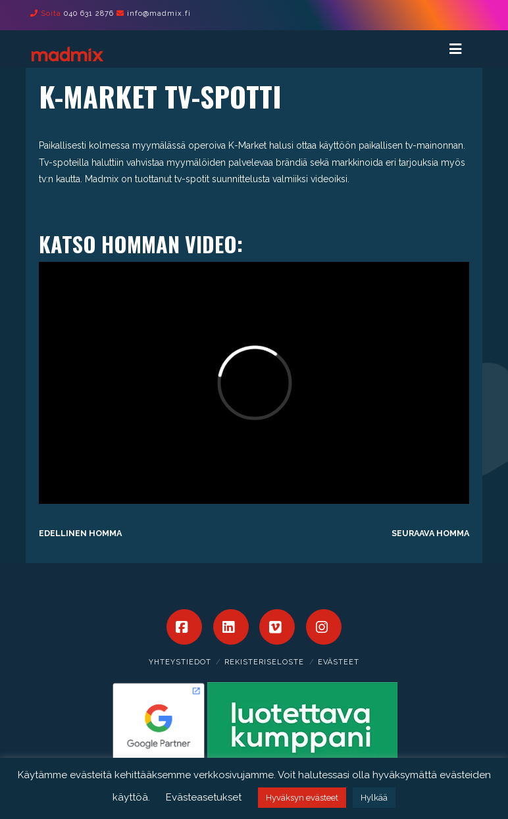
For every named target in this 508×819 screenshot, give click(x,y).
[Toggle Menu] (461, 49)
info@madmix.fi (159, 13)
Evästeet (338, 662)
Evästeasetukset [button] (203, 797)
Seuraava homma (430, 533)
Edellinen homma (80, 533)
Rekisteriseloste (264, 662)
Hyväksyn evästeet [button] (302, 798)
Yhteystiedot (180, 662)
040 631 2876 (89, 13)
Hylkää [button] (374, 798)
